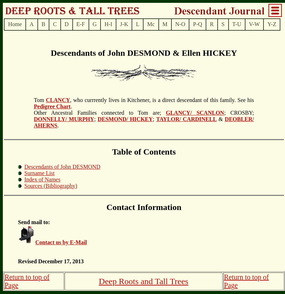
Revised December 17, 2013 (51, 261)
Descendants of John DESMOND (62, 167)
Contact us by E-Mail (61, 242)
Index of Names (42, 179)
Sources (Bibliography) (50, 186)
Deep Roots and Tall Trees (143, 281)
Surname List (39, 173)
